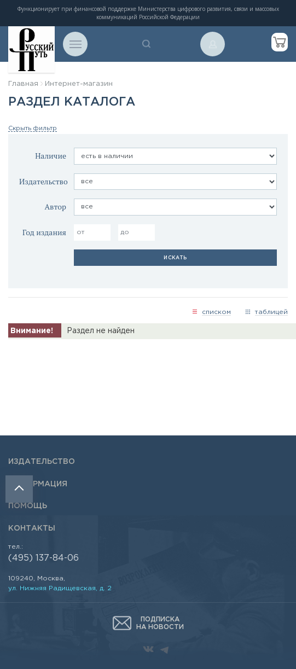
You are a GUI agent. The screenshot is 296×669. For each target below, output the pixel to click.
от (81, 232)
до (124, 232)
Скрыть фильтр (32, 128)
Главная (23, 84)
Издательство (43, 181)
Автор (55, 206)
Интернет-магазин (79, 84)
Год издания (44, 232)
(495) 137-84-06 (43, 558)
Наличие (50, 155)
